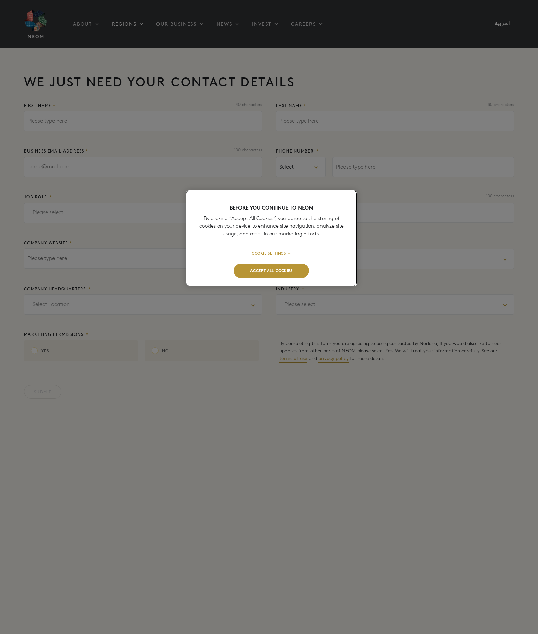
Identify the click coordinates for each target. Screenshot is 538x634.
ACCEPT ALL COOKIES (271, 270)
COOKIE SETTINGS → (271, 253)
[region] (271, 238)
